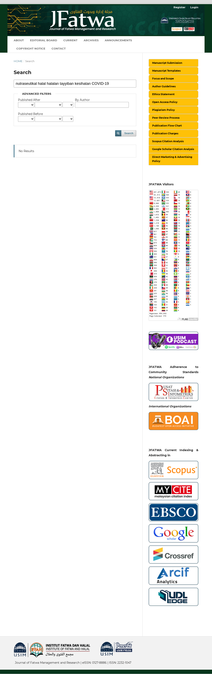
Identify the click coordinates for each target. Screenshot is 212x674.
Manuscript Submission (167, 62)
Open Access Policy (164, 102)
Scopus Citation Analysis (168, 141)
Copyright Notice (30, 48)
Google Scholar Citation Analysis (173, 149)
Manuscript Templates (166, 70)
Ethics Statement (163, 94)
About (19, 40)
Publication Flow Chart (167, 125)
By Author (82, 100)
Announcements (118, 40)
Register (179, 7)
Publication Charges (165, 133)
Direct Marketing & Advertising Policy (172, 159)
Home (18, 61)
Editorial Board (43, 40)
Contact (59, 48)
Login (194, 7)
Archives (91, 40)
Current (70, 40)
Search (128, 133)
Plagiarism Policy (163, 109)
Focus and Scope (163, 78)
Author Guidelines (164, 86)
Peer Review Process (165, 117)
